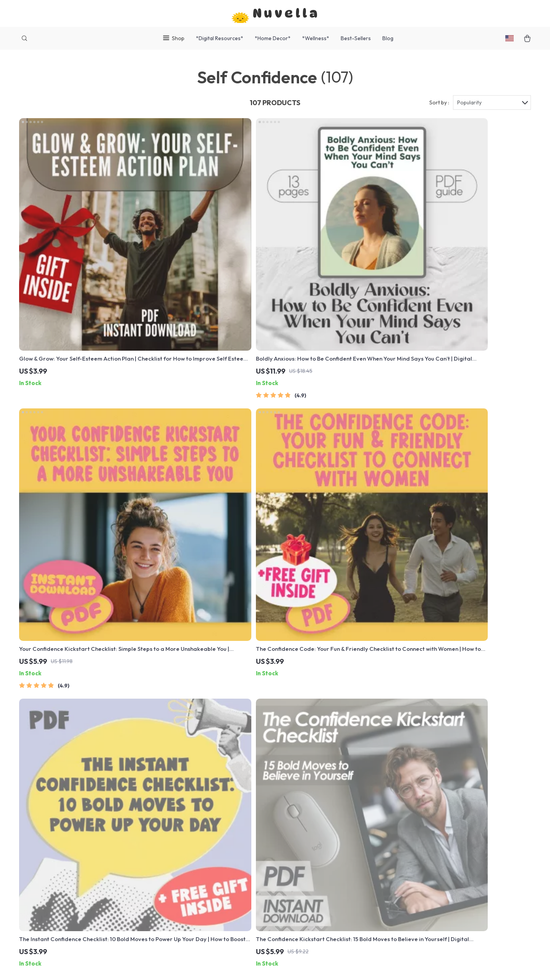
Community (184, 910)
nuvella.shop (413, 771)
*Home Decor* (273, 38)
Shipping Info (260, 784)
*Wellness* (315, 38)
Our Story (183, 771)
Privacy (243, 954)
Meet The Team (190, 796)
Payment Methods (266, 822)
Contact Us (257, 771)
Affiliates (182, 847)
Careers (181, 809)
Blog (387, 38)
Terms (226, 954)
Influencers (185, 834)
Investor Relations (194, 860)
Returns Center (263, 809)
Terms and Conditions (343, 834)
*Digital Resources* (219, 38)
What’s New (330, 796)
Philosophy (184, 897)
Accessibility (269, 954)
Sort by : (439, 104)
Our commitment (419, 823)
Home (322, 771)
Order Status (260, 834)
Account (325, 809)
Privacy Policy (332, 822)
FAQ (248, 796)
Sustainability (187, 885)
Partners (181, 872)
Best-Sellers (356, 38)
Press (177, 822)
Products (326, 784)
